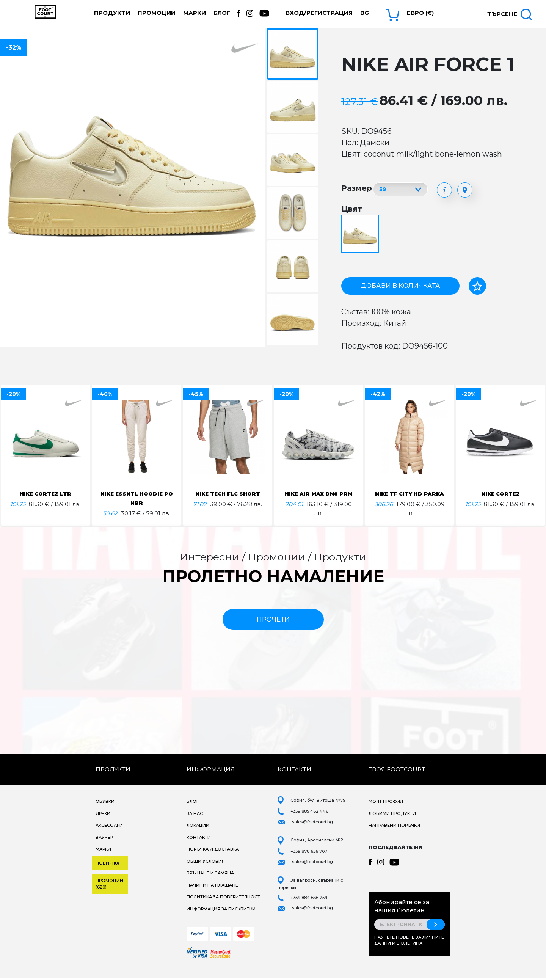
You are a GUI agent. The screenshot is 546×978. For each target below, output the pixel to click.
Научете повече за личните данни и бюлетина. (409, 948)
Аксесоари (109, 834)
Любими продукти (392, 821)
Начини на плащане (212, 893)
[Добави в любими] (477, 286)
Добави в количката (400, 285)
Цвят (351, 208)
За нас (195, 821)
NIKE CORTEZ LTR (46, 493)
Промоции (157, 12)
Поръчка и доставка (213, 857)
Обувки (105, 810)
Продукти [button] (112, 12)
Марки (194, 12)
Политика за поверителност (223, 905)
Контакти (199, 845)
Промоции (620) (109, 892)
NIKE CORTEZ (500, 493)
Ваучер (104, 845)
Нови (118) (107, 871)
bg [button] (364, 12)
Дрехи (103, 821)
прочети (273, 627)
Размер (356, 188)
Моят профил (386, 810)
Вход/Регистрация (319, 12)
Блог (221, 12)
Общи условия (206, 869)
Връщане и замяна (210, 881)
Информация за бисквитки (221, 917)
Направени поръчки (394, 834)
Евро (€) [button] (420, 12)
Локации (198, 834)
